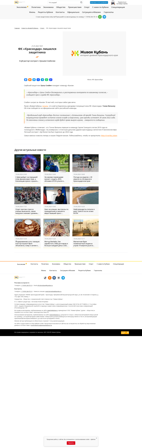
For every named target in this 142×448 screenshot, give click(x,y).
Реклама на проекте (21, 283)
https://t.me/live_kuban (109, 135)
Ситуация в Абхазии (91, 12)
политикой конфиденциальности (41, 325)
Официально (73, 12)
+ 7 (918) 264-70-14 (26, 285)
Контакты (60, 12)
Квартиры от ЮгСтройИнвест (99, 2)
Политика (36, 7)
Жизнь (32, 12)
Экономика (48, 7)
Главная (17, 28)
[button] (25, 79)
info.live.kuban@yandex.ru (45, 285)
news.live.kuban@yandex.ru (53, 291)
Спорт (87, 7)
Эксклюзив (23, 7)
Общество (60, 7)
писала (45, 106)
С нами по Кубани (100, 7)
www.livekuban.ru (52, 310)
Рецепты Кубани (45, 12)
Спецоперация (118, 7)
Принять (71, 443)
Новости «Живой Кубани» (30, 28)
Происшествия (74, 7)
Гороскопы (109, 12)
